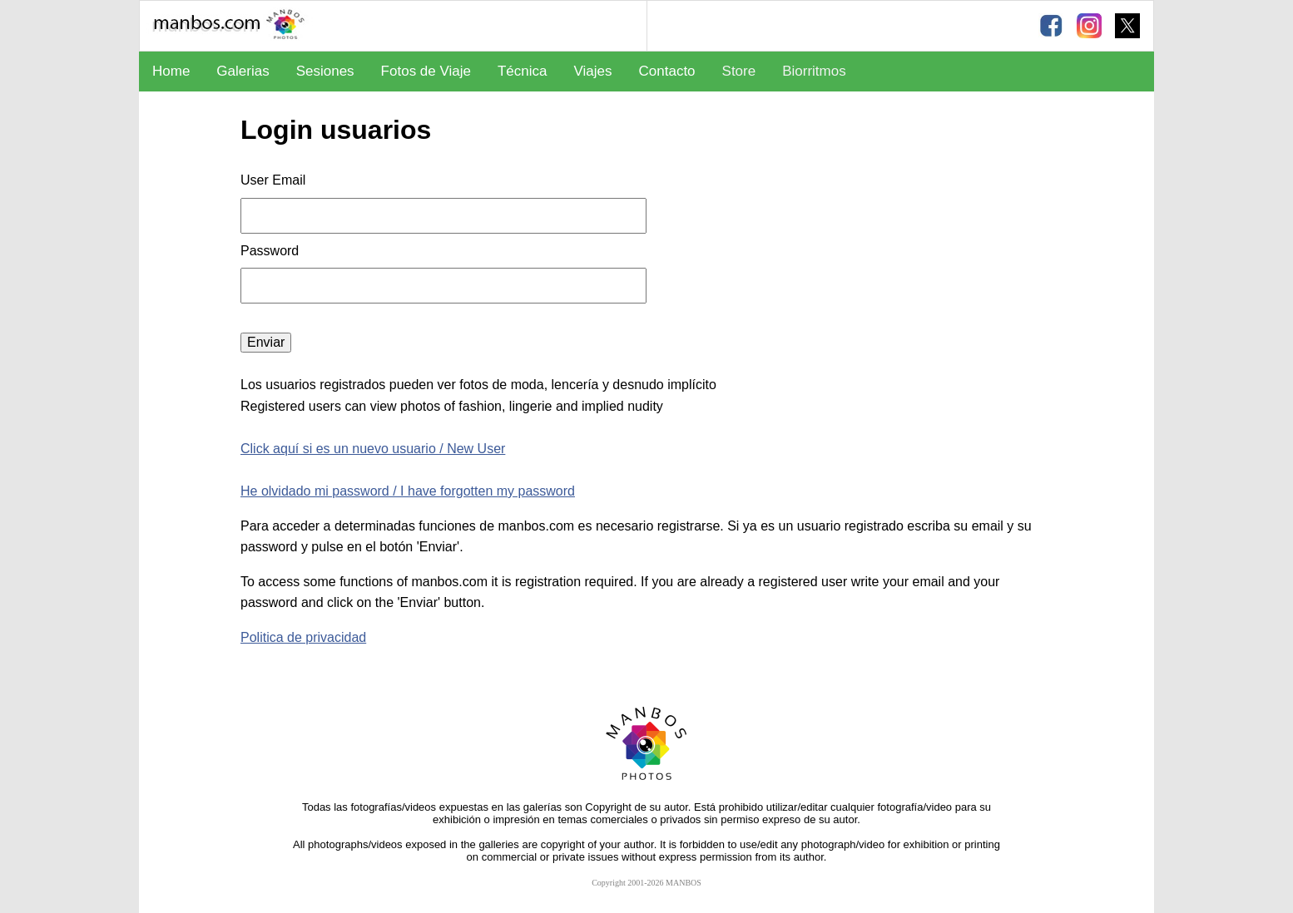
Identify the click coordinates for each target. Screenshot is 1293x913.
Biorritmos (814, 71)
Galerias (242, 71)
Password (271, 251)
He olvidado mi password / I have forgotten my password (407, 491)
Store (739, 71)
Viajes (593, 71)
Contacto (667, 71)
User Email (272, 180)
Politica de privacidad (303, 637)
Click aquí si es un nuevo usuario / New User (372, 449)
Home (171, 71)
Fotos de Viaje (426, 71)
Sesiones (325, 71)
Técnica (522, 71)
